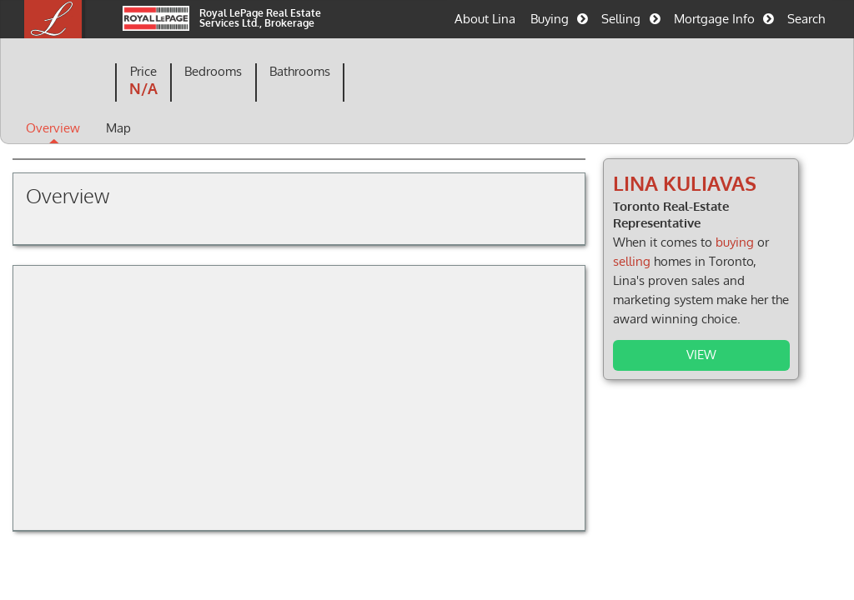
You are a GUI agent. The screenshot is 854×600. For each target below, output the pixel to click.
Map (118, 127)
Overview (53, 127)
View (701, 354)
